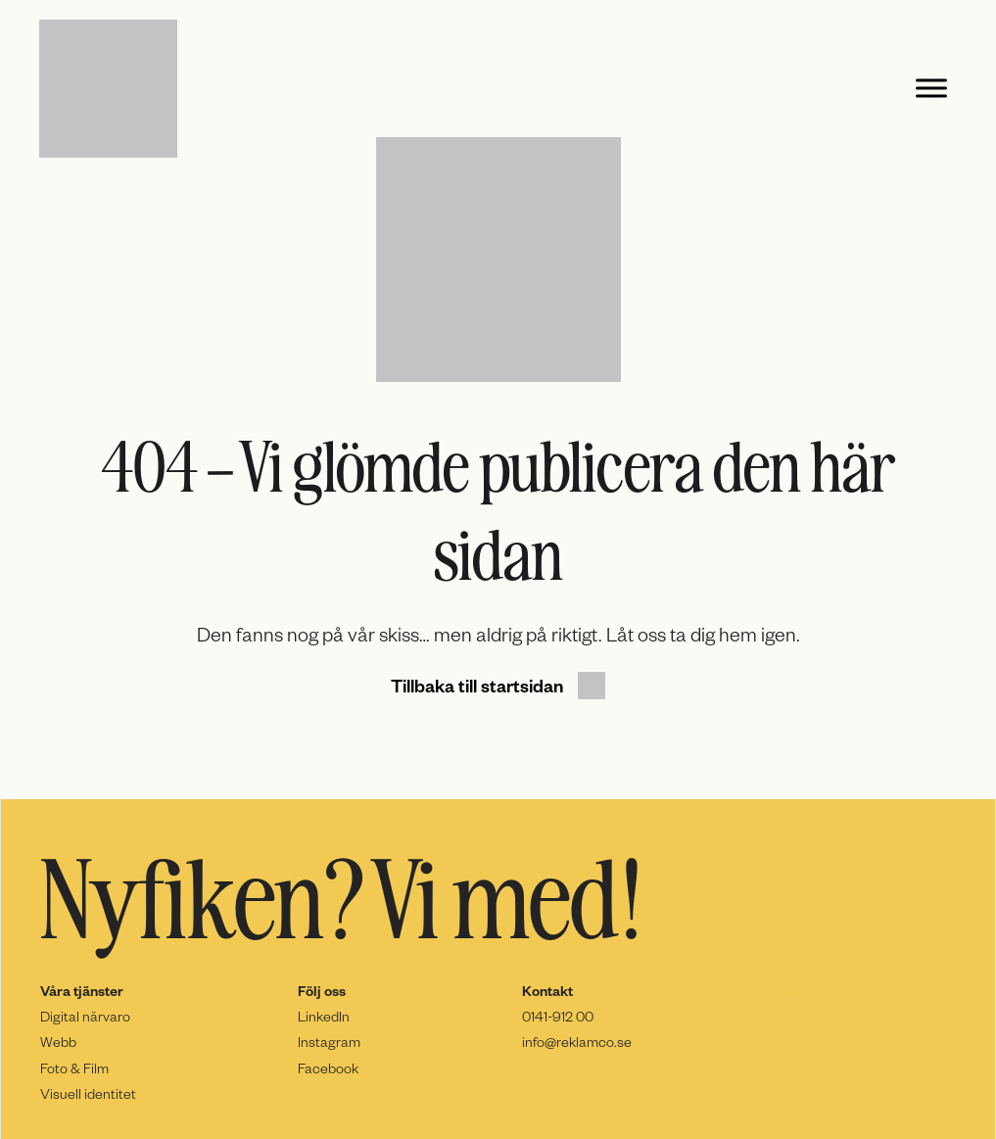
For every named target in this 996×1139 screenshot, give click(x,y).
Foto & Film (74, 1068)
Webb (58, 1041)
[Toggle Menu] (931, 88)
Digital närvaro (85, 1016)
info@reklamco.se (577, 1041)
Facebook (328, 1068)
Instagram (329, 1041)
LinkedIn (324, 1016)
